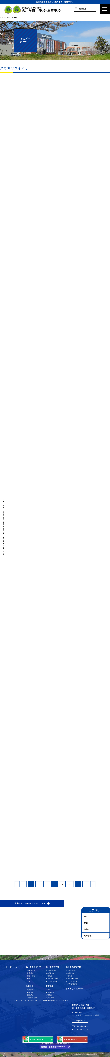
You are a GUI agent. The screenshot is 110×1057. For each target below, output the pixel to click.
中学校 (87, 929)
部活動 (49, 976)
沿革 (28, 981)
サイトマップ (17, 1000)
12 (47, 884)
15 (70, 884)
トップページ (11, 967)
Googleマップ (80, 1021)
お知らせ (50, 992)
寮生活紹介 (31, 992)
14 (62, 884)
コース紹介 (51, 971)
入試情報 (50, 998)
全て (86, 917)
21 (86, 884)
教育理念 (30, 973)
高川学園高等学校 (73, 967)
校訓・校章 (31, 976)
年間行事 (50, 973)
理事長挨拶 (31, 971)
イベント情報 (52, 981)
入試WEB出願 (52, 978)
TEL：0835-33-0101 (81, 1026)
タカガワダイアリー (74, 989)
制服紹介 (30, 995)
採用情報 (46, 1000)
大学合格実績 (72, 984)
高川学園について (33, 967)
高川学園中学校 (52, 967)
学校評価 (64, 1000)
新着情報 (49, 986)
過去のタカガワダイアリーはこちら (30, 903)
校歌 (28, 978)
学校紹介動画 (32, 998)
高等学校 (88, 936)
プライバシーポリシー (32, 1000)
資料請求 (55, 1000)
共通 (86, 923)
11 (39, 884)
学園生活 (30, 986)
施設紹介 (30, 990)
